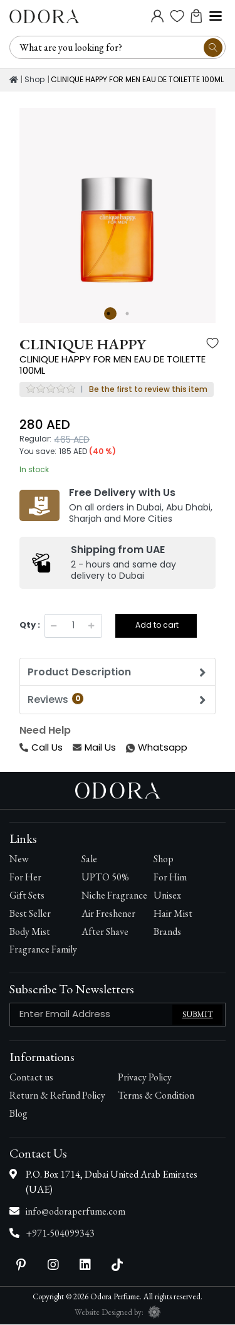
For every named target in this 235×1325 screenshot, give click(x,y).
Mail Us (94, 747)
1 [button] (110, 313)
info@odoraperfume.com (75, 1211)
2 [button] (129, 313)
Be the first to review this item (148, 389)
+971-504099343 (60, 1233)
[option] (117, 206)
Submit (197, 1015)
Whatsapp (127, 747)
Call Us (41, 747)
